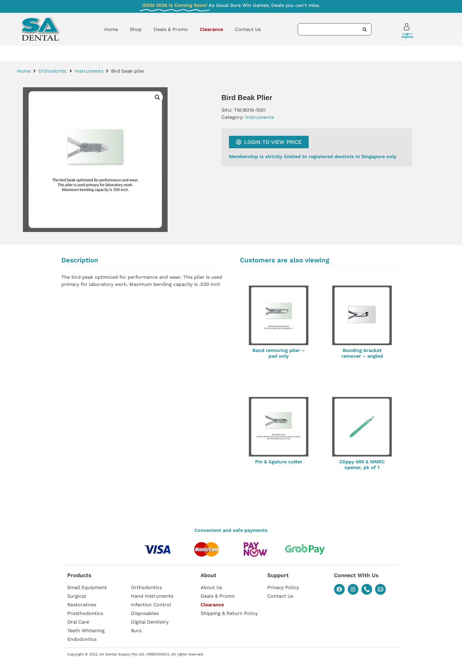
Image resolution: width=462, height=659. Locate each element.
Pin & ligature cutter (278, 462)
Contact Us (248, 29)
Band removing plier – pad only (278, 353)
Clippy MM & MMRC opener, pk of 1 (362, 464)
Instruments (89, 71)
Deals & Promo (171, 29)
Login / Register (407, 35)
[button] (157, 97)
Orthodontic (52, 71)
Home (111, 29)
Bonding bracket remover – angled (362, 353)
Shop (136, 29)
